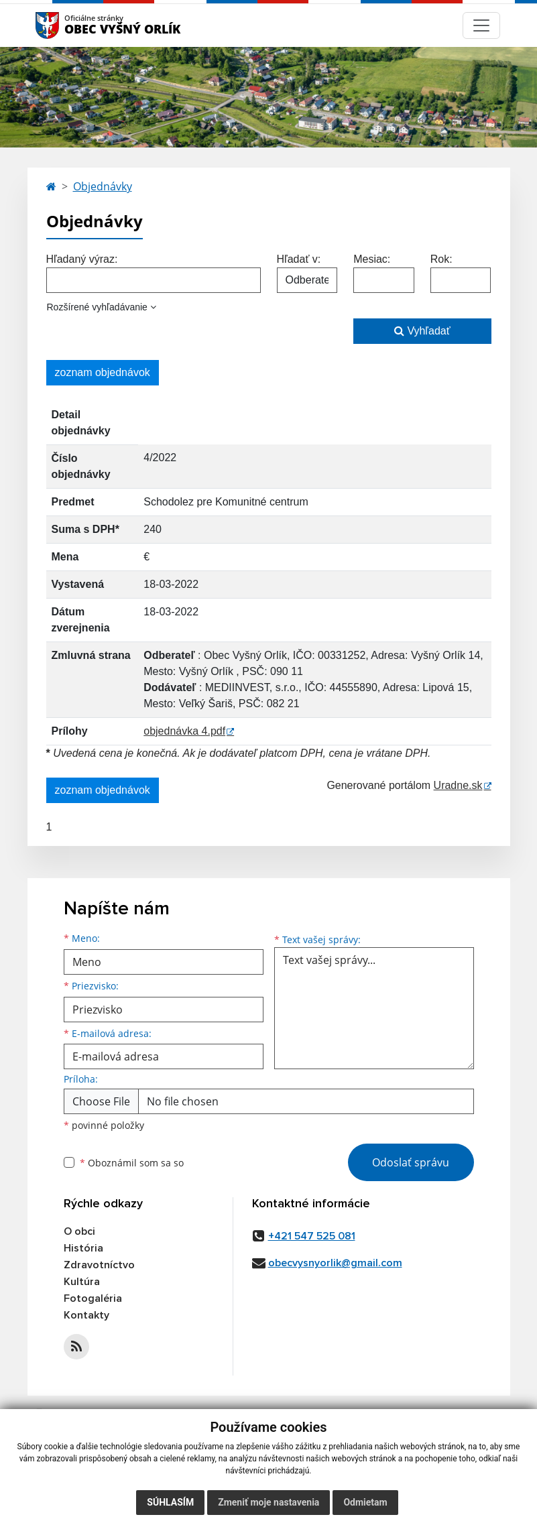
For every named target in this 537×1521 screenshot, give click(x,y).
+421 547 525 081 (311, 1236)
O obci (79, 1231)
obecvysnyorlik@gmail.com (335, 1263)
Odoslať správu (410, 1162)
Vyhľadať (422, 331)
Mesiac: (371, 259)
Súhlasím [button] (170, 1502)
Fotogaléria (93, 1298)
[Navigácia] (481, 25)
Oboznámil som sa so (132, 1162)
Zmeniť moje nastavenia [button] (268, 1502)
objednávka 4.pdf (184, 731)
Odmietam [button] (365, 1502)
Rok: (441, 259)
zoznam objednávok (102, 372)
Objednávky (102, 186)
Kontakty (86, 1315)
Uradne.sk (458, 785)
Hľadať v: (299, 259)
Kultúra (82, 1281)
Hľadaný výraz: (82, 259)
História (83, 1248)
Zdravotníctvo (99, 1265)
